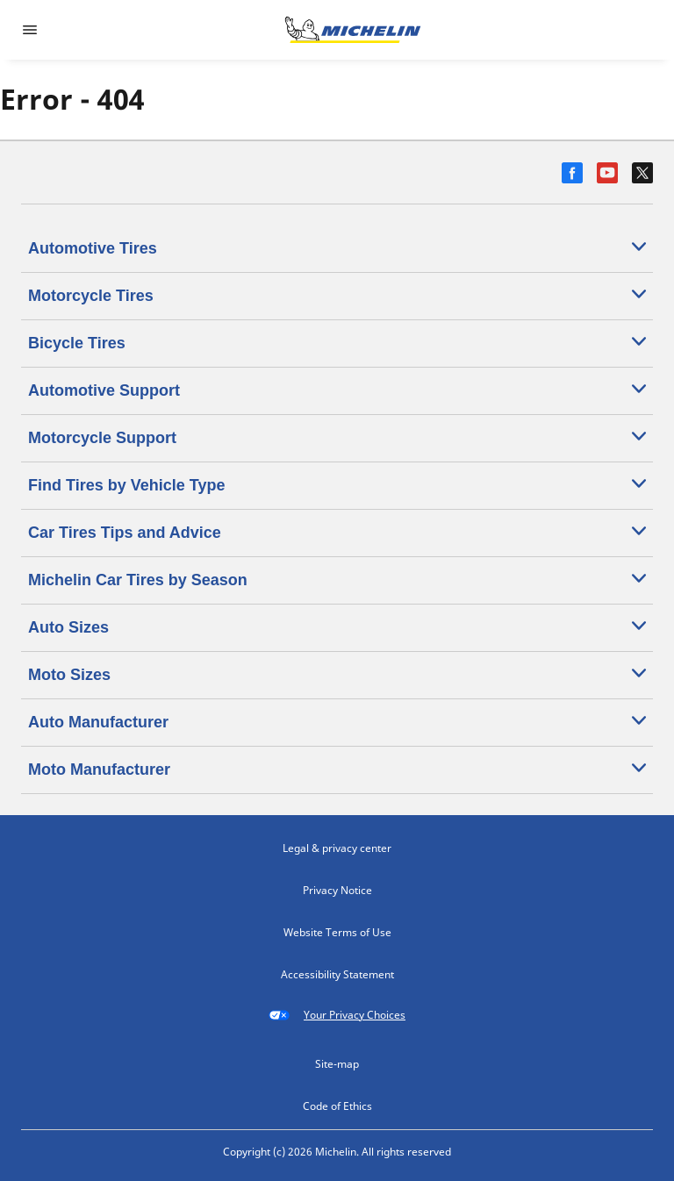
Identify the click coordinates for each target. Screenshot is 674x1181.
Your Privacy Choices (337, 1015)
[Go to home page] (353, 30)
